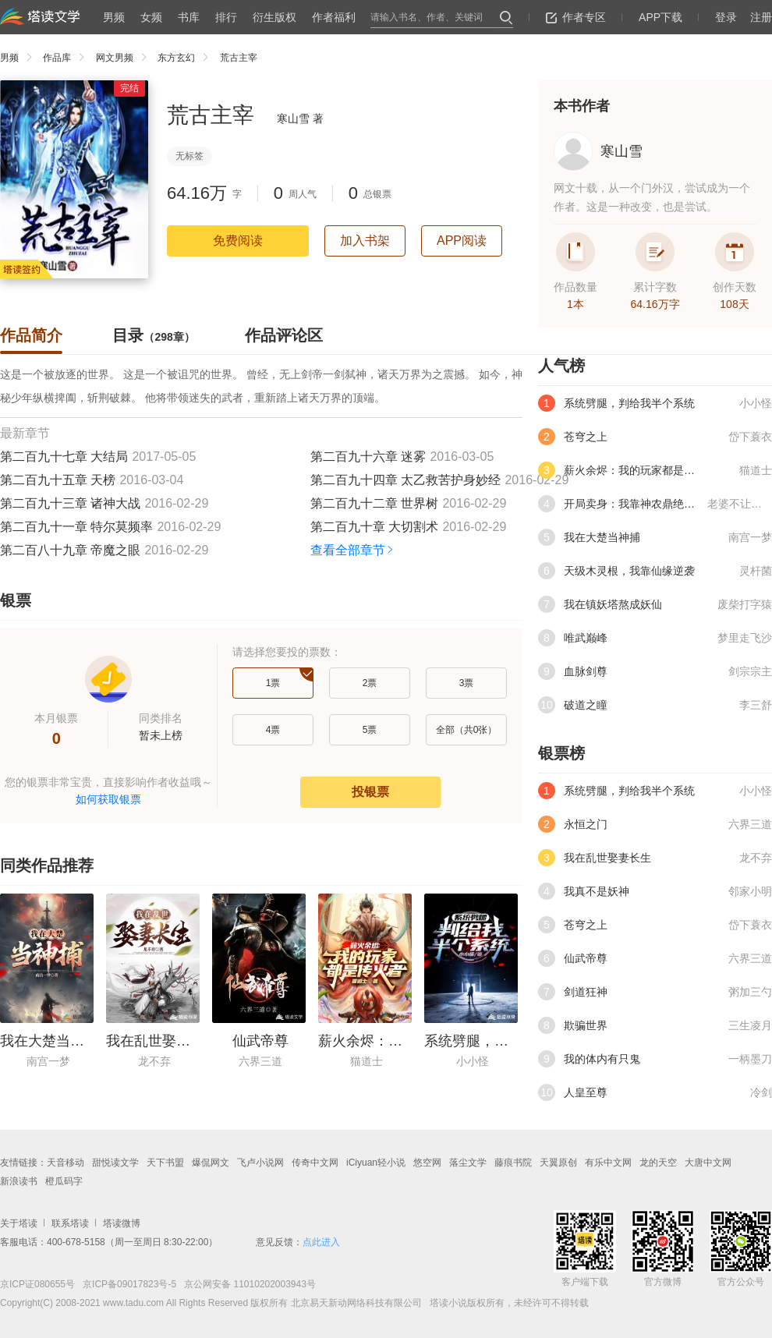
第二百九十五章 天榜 (57, 480)
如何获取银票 (108, 799)
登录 (726, 17)
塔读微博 (121, 1223)
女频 (151, 17)
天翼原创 (558, 1162)
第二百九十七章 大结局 (64, 456)
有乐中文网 (608, 1162)
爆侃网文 (210, 1162)
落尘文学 (468, 1162)
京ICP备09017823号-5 (128, 1284)
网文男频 (125, 57)
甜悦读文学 (115, 1162)
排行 (226, 17)
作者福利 (334, 17)
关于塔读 (18, 1223)
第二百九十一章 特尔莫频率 (76, 526)
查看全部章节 (352, 550)
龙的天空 (658, 1162)
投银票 (370, 791)
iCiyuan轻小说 (375, 1162)
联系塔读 (70, 1223)
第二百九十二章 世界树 (374, 503)
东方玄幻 (187, 57)
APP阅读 (462, 240)
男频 (114, 17)
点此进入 (321, 1242)
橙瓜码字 (64, 1181)
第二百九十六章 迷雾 (368, 456)
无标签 (189, 155)
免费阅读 (238, 240)
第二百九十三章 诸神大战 (70, 503)
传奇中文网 (315, 1162)
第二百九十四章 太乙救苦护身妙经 (405, 480)
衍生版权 (274, 17)
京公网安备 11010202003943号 (246, 1284)
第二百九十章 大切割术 (374, 526)
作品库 (67, 57)
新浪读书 (18, 1181)
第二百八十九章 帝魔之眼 (70, 550)
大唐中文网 (708, 1162)
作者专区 (576, 17)
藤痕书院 (513, 1162)
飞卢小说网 (260, 1162)
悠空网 (427, 1162)
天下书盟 (165, 1162)
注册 (761, 17)
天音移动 (65, 1162)
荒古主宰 (238, 57)
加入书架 (365, 240)
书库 (189, 17)
